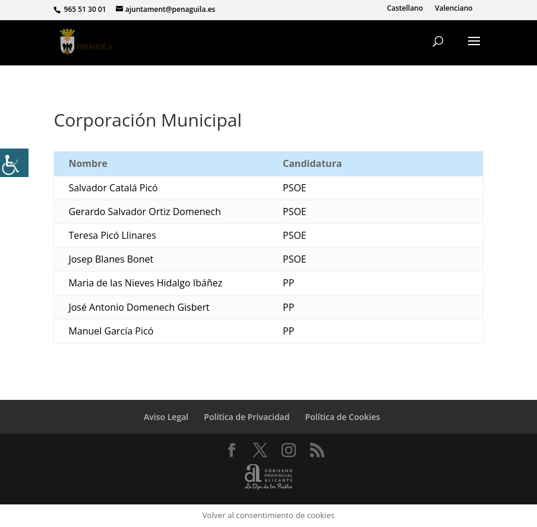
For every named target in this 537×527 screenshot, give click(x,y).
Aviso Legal (166, 416)
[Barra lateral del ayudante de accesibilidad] (14, 163)
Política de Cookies (342, 416)
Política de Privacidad (246, 416)
